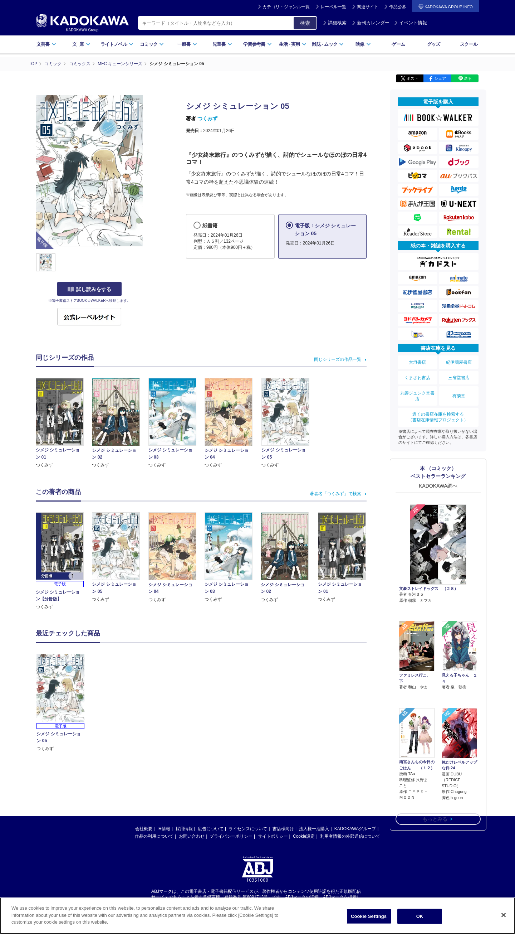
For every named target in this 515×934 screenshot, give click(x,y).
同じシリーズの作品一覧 (337, 359)
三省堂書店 (459, 376)
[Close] (503, 915)
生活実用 (292, 44)
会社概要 (143, 828)
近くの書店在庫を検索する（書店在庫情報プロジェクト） (438, 414)
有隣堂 (458, 393)
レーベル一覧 (333, 6)
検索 (305, 23)
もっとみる (434, 778)
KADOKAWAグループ (355, 828)
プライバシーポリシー (231, 835)
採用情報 (184, 828)
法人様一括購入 (314, 828)
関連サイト (367, 6)
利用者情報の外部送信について (350, 835)
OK (419, 916)
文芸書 (46, 44)
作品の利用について (154, 835)
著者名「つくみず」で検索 (335, 493)
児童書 (222, 44)
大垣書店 (417, 361)
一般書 (187, 44)
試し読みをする (89, 289)
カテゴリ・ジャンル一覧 (286, 6)
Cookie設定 (304, 835)
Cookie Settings (369, 916)
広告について (211, 828)
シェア (440, 78)
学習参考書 (257, 44)
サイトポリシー (273, 835)
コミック (152, 44)
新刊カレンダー (370, 22)
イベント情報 (410, 22)
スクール (468, 44)
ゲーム (398, 44)
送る (468, 78)
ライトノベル (116, 44)
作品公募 (397, 6)
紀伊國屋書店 (459, 361)
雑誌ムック (328, 44)
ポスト (412, 78)
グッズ (433, 44)
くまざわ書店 (417, 376)
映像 (363, 44)
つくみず (207, 118)
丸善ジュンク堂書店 (417, 393)
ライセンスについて (248, 828)
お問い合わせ (192, 835)
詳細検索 (335, 22)
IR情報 (163, 828)
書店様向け (283, 828)
